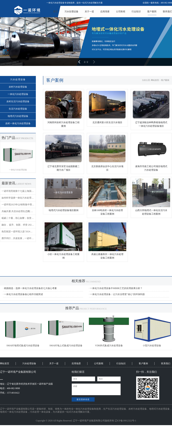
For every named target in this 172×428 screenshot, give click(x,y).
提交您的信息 (83, 399)
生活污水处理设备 (18, 109)
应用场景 (105, 11)
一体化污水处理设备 (18, 94)
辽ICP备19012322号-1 (125, 420)
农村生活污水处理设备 (17, 101)
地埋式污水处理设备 (18, 116)
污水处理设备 (71, 11)
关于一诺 (89, 11)
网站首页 (155, 80)
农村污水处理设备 (18, 87)
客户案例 (151, 11)
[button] (80, 61)
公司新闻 (120, 11)
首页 (55, 11)
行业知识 (136, 11)
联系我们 (167, 11)
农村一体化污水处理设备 (18, 123)
